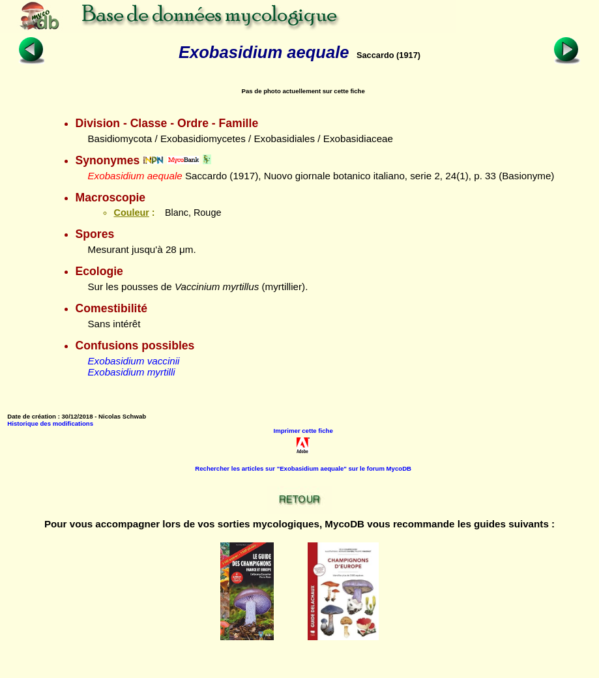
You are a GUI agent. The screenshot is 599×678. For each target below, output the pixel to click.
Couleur (131, 212)
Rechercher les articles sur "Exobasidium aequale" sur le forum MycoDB (303, 468)
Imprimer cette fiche (303, 430)
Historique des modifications (50, 423)
